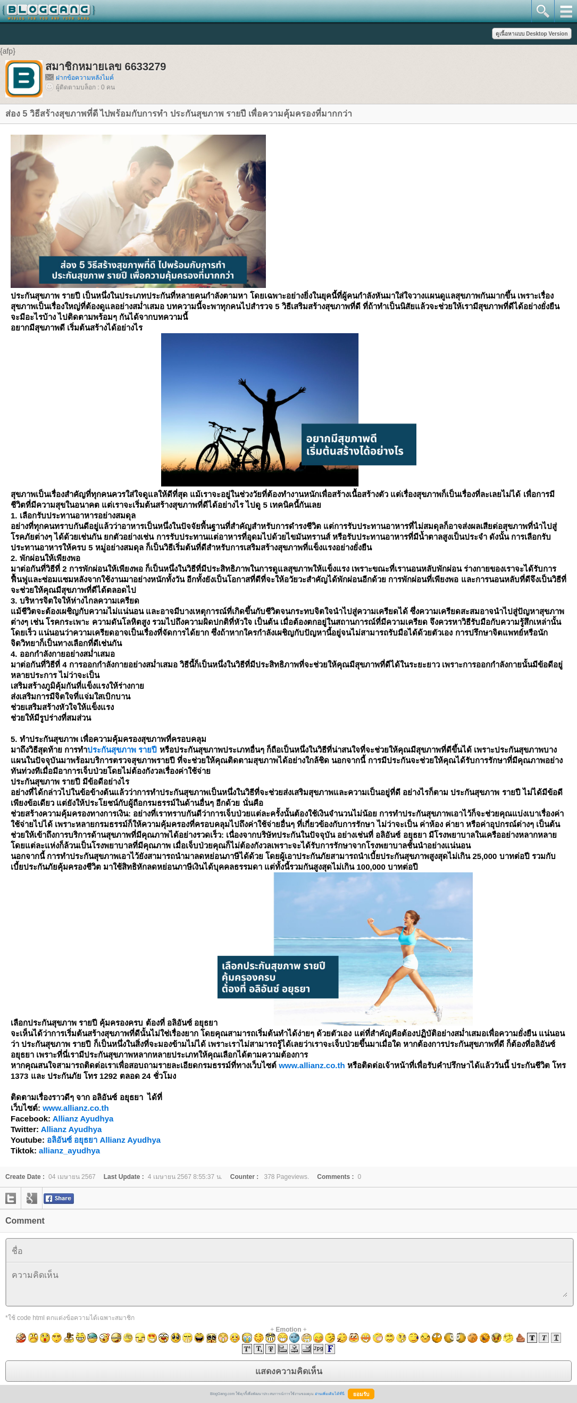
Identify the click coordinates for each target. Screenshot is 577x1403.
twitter (10, 1198)
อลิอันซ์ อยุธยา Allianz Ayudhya (104, 1139)
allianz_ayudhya (69, 1150)
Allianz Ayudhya (83, 1118)
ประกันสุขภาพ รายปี (122, 749)
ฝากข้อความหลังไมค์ (85, 77)
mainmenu (565, 11)
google (32, 1198)
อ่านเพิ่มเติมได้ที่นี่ (330, 1394)
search (542, 11)
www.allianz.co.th (312, 1065)
